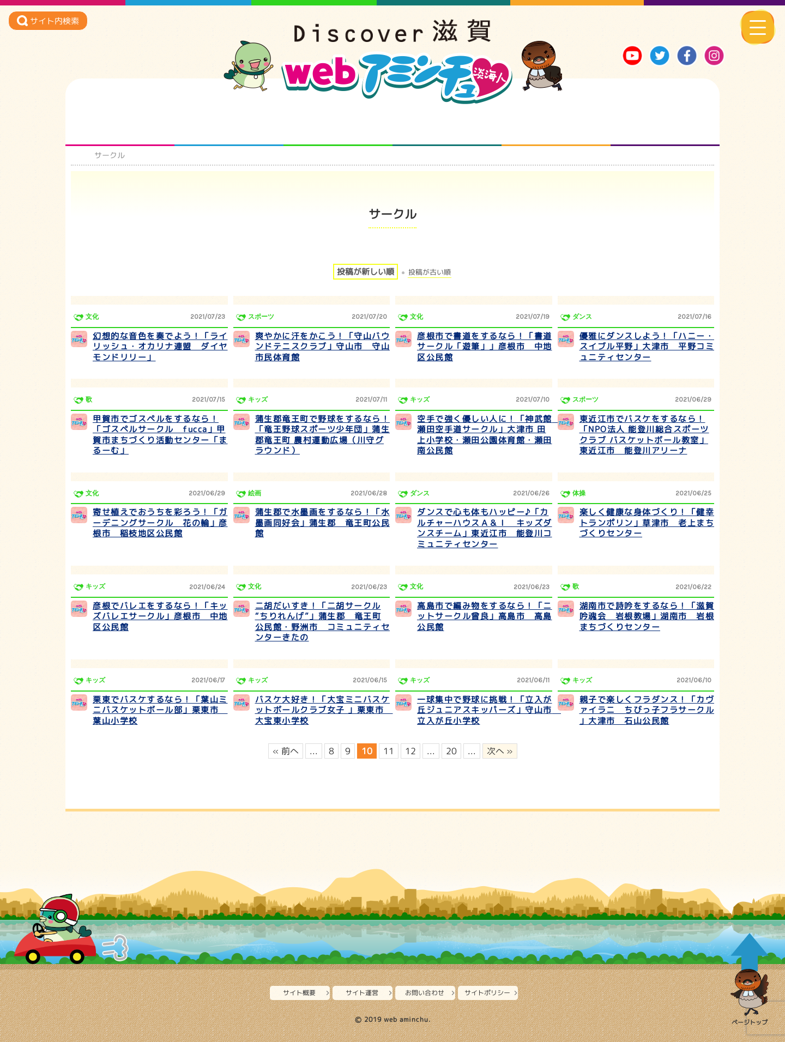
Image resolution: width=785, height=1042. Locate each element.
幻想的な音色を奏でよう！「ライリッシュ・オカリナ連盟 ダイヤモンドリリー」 (160, 346)
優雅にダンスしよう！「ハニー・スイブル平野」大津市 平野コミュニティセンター (647, 346)
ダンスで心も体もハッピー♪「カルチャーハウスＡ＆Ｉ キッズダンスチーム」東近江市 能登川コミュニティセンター (484, 528)
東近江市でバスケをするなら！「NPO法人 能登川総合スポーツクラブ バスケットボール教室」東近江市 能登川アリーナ (644, 435)
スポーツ (261, 316)
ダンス (582, 316)
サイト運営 (362, 992)
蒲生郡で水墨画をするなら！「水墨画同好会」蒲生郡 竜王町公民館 (322, 522)
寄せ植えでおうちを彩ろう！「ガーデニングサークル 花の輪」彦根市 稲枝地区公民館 (160, 522)
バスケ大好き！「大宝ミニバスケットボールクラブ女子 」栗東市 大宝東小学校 (324, 710)
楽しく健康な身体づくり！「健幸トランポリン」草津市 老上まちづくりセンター (647, 522)
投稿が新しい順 (365, 271)
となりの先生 (229, 124)
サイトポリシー (487, 992)
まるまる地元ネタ (447, 124)
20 (451, 751)
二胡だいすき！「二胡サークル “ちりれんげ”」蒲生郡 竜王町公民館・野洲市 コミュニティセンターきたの (322, 622)
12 (410, 751)
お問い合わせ (424, 992)
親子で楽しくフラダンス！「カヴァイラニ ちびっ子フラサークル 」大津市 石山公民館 (647, 710)
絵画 (254, 493)
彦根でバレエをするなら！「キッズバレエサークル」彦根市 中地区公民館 (160, 616)
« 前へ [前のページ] (286, 751)
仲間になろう (338, 124)
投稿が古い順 (429, 272)
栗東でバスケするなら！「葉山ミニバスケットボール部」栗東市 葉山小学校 (160, 710)
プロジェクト (556, 124)
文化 (92, 316)
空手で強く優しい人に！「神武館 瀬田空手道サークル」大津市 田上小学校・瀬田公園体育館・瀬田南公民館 (489, 435)
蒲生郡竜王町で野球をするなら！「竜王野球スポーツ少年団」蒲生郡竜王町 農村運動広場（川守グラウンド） (322, 435)
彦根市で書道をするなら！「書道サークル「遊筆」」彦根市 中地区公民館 (484, 346)
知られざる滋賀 (120, 124)
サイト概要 (299, 992)
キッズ (258, 399)
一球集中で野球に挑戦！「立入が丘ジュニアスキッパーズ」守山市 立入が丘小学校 (489, 710)
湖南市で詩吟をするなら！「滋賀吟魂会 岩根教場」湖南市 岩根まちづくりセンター (647, 616)
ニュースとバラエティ (665, 124)
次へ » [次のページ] (500, 751)
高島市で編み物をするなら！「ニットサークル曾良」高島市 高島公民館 (484, 616)
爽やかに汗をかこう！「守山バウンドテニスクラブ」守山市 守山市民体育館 (322, 346)
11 (388, 751)
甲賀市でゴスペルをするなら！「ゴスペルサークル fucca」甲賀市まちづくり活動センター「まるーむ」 (160, 435)
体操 (578, 493)
